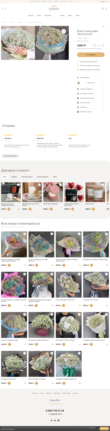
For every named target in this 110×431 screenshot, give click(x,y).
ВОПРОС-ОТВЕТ (66, 393)
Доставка (44, 1)
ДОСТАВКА (34, 393)
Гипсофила (20, 22)
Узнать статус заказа (35, 1)
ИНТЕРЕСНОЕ (56, 393)
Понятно (104, 428)
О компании (63, 1)
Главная (3, 22)
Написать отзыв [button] (10, 156)
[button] (2, 8)
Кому (78, 15)
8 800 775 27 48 (55, 410)
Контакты (70, 1)
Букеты (30, 15)
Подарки (48, 15)
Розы (39, 15)
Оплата (50, 1)
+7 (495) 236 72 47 (55, 414)
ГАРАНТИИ (48, 393)
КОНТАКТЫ (75, 393)
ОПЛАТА (42, 393)
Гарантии (56, 1)
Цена (70, 15)
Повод (62, 15)
